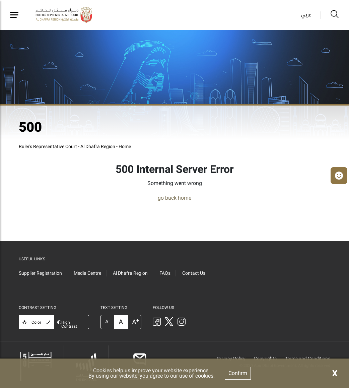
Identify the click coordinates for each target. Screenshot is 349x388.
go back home (174, 198)
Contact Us (193, 273)
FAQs (164, 273)
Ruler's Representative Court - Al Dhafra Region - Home (75, 146)
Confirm (237, 373)
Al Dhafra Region (130, 273)
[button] (339, 175)
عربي (306, 14)
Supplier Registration (40, 273)
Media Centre (87, 273)
